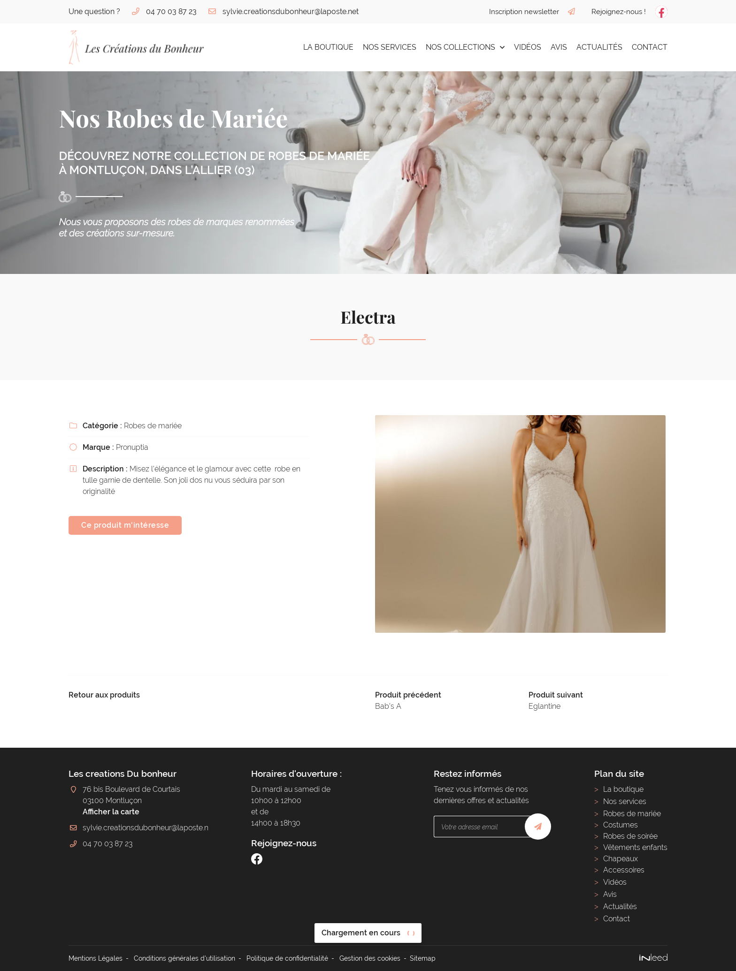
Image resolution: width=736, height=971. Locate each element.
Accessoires (623, 869)
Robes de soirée (630, 836)
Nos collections (460, 47)
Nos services (389, 47)
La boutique (328, 47)
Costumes (620, 824)
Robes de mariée (632, 813)
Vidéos (527, 47)
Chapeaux (620, 858)
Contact (649, 47)
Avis (559, 47)
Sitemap (423, 958)
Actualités (599, 47)
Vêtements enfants (635, 847)
